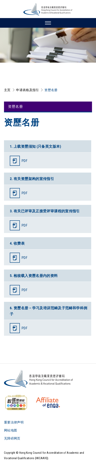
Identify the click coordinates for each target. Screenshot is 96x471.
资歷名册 (50, 90)
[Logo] (38, 379)
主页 (7, 90)
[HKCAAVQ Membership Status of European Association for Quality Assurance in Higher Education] (48, 402)
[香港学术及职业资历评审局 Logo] (48, 9)
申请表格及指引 (27, 90)
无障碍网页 (12, 438)
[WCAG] (16, 402)
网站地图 (10, 430)
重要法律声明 (14, 422)
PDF (24, 161)
